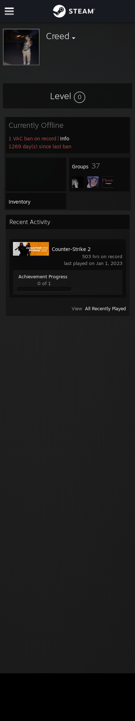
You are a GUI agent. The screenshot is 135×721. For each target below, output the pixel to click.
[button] (67, 96)
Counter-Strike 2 (71, 249)
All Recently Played (105, 308)
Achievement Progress (42, 276)
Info (64, 138)
